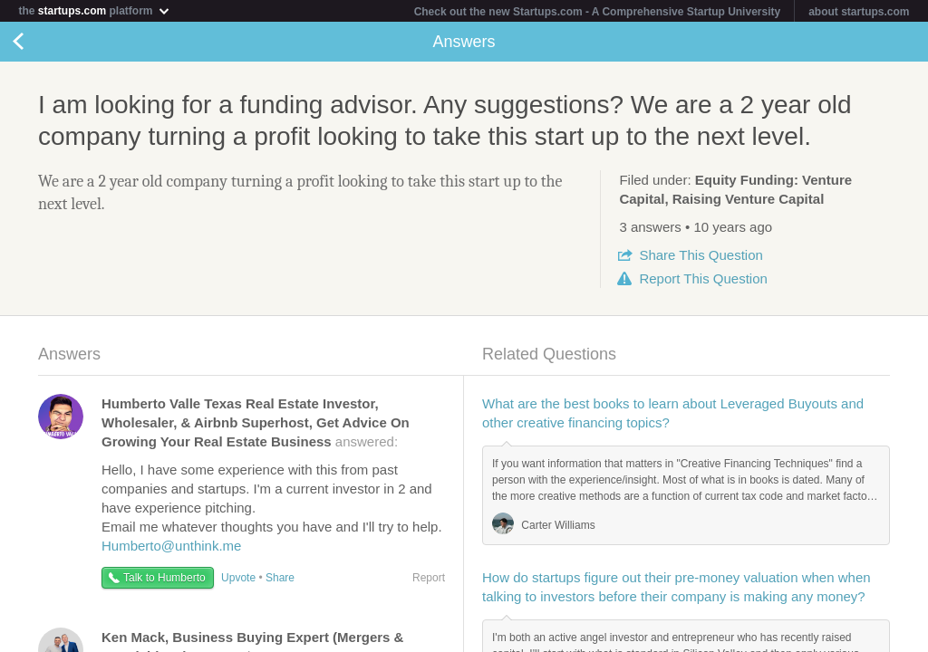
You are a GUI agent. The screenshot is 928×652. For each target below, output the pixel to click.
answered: (256, 422)
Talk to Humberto (164, 577)
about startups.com (858, 11)
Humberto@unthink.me (171, 545)
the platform (94, 10)
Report (703, 278)
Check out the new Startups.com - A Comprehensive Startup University (597, 11)
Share (700, 255)
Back (36, 42)
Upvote (238, 577)
